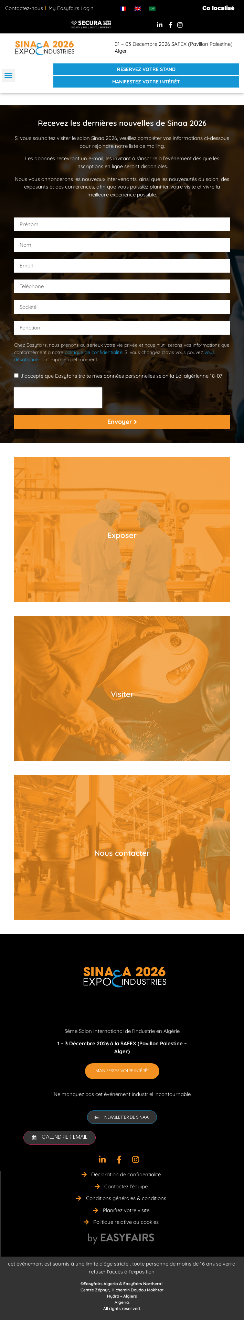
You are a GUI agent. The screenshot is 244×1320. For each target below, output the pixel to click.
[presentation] (58, 397)
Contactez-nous (24, 8)
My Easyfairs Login (71, 8)
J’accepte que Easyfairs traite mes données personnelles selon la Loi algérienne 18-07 (121, 376)
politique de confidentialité (94, 352)
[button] (8, 75)
